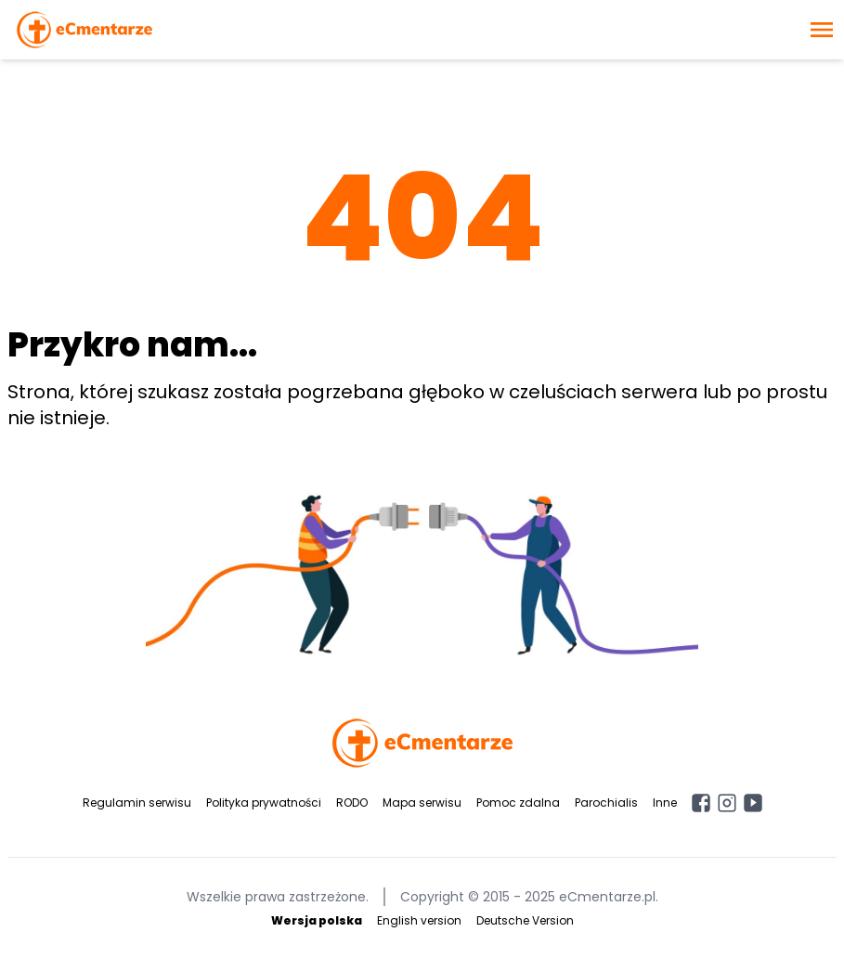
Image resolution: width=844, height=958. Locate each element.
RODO (352, 802)
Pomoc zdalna (518, 802)
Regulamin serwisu (137, 802)
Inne (665, 802)
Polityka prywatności (263, 802)
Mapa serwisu (422, 802)
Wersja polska (316, 920)
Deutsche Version (525, 920)
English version (419, 920)
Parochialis (606, 802)
